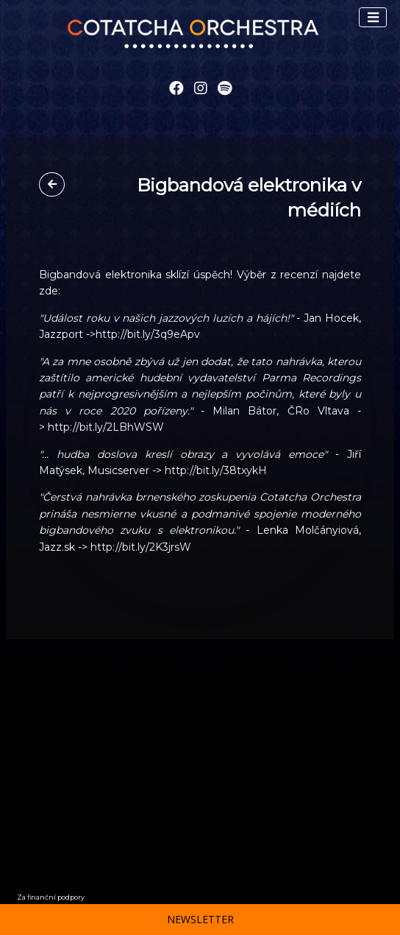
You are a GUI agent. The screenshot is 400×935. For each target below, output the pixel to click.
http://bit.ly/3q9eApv (148, 334)
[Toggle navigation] (373, 17)
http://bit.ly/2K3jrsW (140, 547)
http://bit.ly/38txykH (216, 470)
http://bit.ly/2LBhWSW (106, 427)
